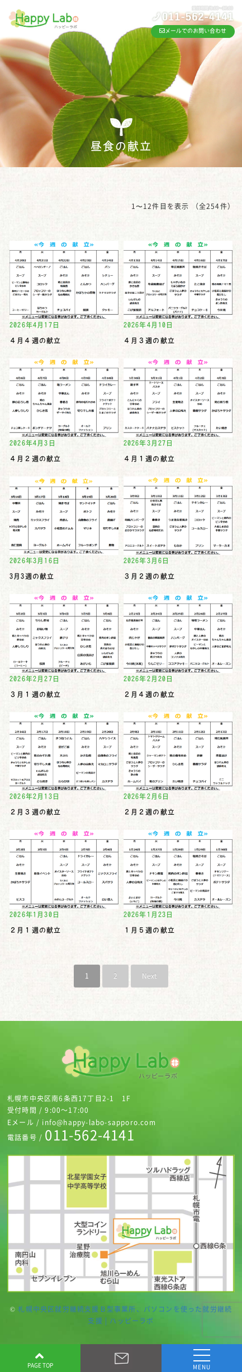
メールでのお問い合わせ (192, 30)
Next (149, 976)
